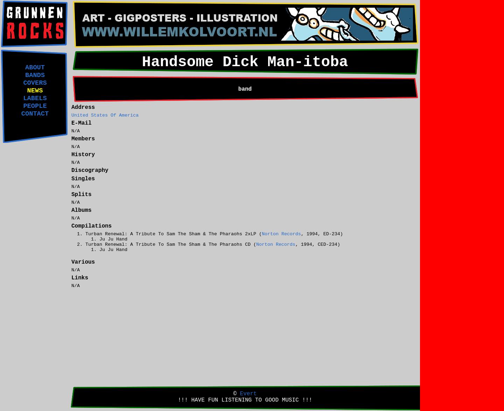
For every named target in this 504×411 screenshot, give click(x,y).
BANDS (35, 75)
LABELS (35, 98)
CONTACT (35, 114)
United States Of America (105, 115)
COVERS (35, 83)
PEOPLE (35, 106)
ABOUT (35, 67)
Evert (248, 394)
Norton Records (281, 234)
